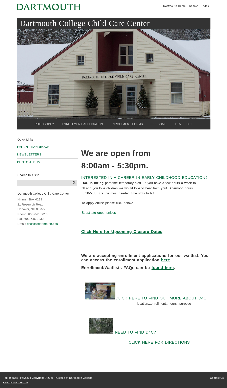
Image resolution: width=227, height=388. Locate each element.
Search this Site (28, 175)
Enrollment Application (82, 124)
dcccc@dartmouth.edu (42, 223)
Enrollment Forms (127, 124)
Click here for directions (159, 342)
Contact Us (217, 377)
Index (205, 5)
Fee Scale (159, 124)
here (165, 260)
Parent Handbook (33, 146)
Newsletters (29, 154)
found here (163, 267)
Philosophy (44, 124)
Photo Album (29, 162)
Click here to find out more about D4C (160, 298)
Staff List (183, 124)
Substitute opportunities (99, 212)
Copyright (38, 377)
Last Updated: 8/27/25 (15, 382)
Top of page (10, 377)
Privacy (24, 377)
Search (194, 5)
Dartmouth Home (174, 5)
